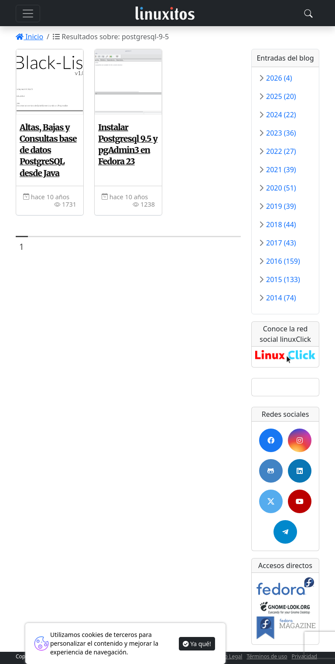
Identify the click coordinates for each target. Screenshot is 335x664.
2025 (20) (281, 96)
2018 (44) (281, 224)
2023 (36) (281, 133)
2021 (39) (281, 169)
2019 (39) (281, 206)
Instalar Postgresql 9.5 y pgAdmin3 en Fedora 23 (127, 144)
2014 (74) (281, 298)
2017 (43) (281, 243)
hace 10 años (46, 197)
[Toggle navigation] (308, 13)
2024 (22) (281, 114)
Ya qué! (197, 644)
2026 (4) (279, 78)
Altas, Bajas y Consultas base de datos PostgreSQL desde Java (48, 150)
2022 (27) (281, 151)
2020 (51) (281, 188)
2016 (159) (283, 261)
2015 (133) (283, 279)
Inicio (29, 36)
